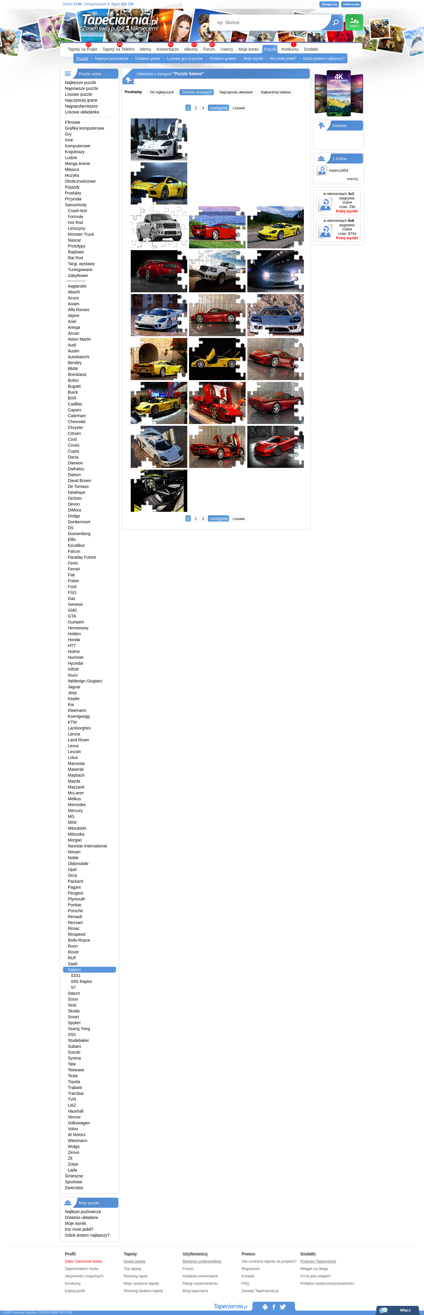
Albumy (191, 49)
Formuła (75, 216)
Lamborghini (79, 728)
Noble (73, 857)
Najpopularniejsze (81, 106)
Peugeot (75, 893)
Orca (72, 875)
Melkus (74, 798)
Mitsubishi (77, 828)
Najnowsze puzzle (81, 88)
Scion (73, 999)
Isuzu (73, 675)
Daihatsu (76, 468)
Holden (74, 633)
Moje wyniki (253, 58)
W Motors (77, 1134)
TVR (72, 1099)
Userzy (226, 49)
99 (212, 44)
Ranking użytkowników (202, 1261)
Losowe (239, 108)
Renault (75, 916)
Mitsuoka (76, 834)
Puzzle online (90, 74)
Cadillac (75, 404)
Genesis (75, 604)
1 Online (339, 158)
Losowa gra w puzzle (185, 58)
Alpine (74, 315)
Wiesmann (77, 1140)
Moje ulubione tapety (141, 1283)
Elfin (72, 539)
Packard (75, 881)
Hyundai (75, 663)
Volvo (73, 1128)
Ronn (73, 946)
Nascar (74, 240)
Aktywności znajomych (84, 1276)
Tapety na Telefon (118, 49)
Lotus (73, 757)
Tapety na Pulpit (82, 49)
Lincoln (74, 751)
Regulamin (250, 1268)
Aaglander (77, 286)
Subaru (74, 1046)
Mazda (74, 781)
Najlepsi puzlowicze (111, 58)
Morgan (75, 840)
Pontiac (75, 904)
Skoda (74, 1011)
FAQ (245, 1283)
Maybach (76, 775)
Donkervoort (79, 521)
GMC (73, 610)
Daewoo (75, 463)
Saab (73, 963)
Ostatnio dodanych (196, 92)
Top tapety (132, 1268)
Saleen (74, 969)
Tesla (73, 1075)
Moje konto (248, 49)
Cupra (73, 451)
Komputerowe (77, 145)
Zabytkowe (78, 275)
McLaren (76, 793)
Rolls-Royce (79, 940)
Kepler (74, 698)
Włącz (405, 1310)
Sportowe (73, 1181)
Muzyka (72, 175)
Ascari (74, 333)
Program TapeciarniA (318, 1261)
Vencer (74, 1117)
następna (218, 107)
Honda (74, 639)
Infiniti (73, 669)
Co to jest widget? (315, 1276)
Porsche (75, 910)
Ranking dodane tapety (143, 1290)
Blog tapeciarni (195, 1290)
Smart (73, 1016)
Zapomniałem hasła (81, 1268)
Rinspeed (76, 934)
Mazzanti (76, 787)
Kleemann (77, 710)
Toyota (74, 1081)
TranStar (76, 1093)
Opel (72, 869)
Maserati (76, 769)
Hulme (74, 651)
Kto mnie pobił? (283, 58)
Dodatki (311, 49)
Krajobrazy (75, 151)
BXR (72, 398)
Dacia (73, 457)
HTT (72, 645)
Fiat (71, 574)
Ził (70, 1158)
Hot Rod (75, 222)
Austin (74, 351)
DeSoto (75, 498)
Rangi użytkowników (200, 1283)
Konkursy (290, 49)
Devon (74, 504)
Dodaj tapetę (134, 1261)
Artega (74, 327)
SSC (72, 1034)
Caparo (75, 409)
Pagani (74, 887)
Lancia (74, 734)
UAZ (72, 1105)
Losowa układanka (82, 112)
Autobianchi (79, 356)
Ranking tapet (135, 1276)
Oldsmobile (78, 863)
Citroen (74, 433)
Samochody (76, 204)
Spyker (74, 1022)
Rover (73, 952)
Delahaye (76, 492)
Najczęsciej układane (236, 92)
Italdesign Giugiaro (85, 681)
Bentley (75, 362)
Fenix (73, 563)
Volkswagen (79, 1123)
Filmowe (72, 122)
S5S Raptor (81, 981)
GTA (72, 616)
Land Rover (78, 739)
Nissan (74, 851)
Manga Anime (77, 163)
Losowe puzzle (78, 94)
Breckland (77, 374)
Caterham (77, 415)
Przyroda (73, 199)
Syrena (74, 1058)
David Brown (79, 480)
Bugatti (74, 386)
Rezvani (75, 922)
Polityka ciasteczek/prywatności (327, 1283)
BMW (73, 368)
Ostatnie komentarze (200, 1276)
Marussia (76, 763)
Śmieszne (74, 1176)
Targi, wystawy (81, 263)
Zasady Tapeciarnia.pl (260, 1290)
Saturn (74, 993)
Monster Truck (81, 234)
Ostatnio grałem (223, 58)
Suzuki (74, 1052)
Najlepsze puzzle (80, 82)
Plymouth (76, 899)
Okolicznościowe (80, 181)
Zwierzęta (74, 1187)
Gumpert (76, 622)
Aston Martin (79, 339)
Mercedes (77, 804)
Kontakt (247, 1276)
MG (71, 816)
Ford (72, 586)
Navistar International (87, 846)
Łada (72, 1170)
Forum (209, 49)
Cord (72, 439)
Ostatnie (339, 125)
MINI (72, 822)
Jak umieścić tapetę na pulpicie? (269, 1261)
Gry (68, 134)
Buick (73, 392)
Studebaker (78, 1040)
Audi (72, 345)
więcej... (354, 178)
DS (71, 527)
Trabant (75, 1087)
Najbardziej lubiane (276, 92)
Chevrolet (77, 421)
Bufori (73, 380)
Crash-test (77, 210)
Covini (74, 445)
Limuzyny (76, 228)
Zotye (73, 1164)
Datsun (74, 474)
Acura (73, 298)
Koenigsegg (79, 716)
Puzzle (270, 49)
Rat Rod (75, 257)
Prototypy (76, 246)
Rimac (74, 928)
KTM (72, 722)
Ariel (72, 321)
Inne (69, 140)
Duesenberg (79, 533)
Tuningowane (80, 269)
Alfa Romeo (79, 309)
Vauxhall (76, 1111)
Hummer (76, 657)
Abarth (74, 292)
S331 (76, 975)
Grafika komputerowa (84, 128)
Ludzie (71, 157)
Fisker (73, 580)
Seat (72, 1005)
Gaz (72, 598)
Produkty (73, 193)
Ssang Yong (79, 1028)
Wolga (74, 1146)
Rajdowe (76, 252)
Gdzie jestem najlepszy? (323, 58)
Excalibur (76, 545)
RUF (72, 958)
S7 (73, 987)
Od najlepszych (162, 92)
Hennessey (78, 628)
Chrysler (75, 427)
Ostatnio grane (147, 58)
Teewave (76, 1069)
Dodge (74, 516)
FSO (72, 592)
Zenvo (74, 1152)
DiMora (74, 510)
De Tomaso (78, 486)
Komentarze (168, 49)
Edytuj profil (75, 1290)
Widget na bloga (314, 1268)
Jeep (72, 692)
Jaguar (74, 686)
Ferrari (74, 569)
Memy (145, 49)
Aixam (74, 303)
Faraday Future (82, 557)
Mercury (75, 810)
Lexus (73, 745)
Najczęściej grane (81, 100)
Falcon (74, 551)
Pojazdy (72, 187)
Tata (72, 1064)
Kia (71, 704)
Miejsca (72, 169)
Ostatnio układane (81, 1217)
